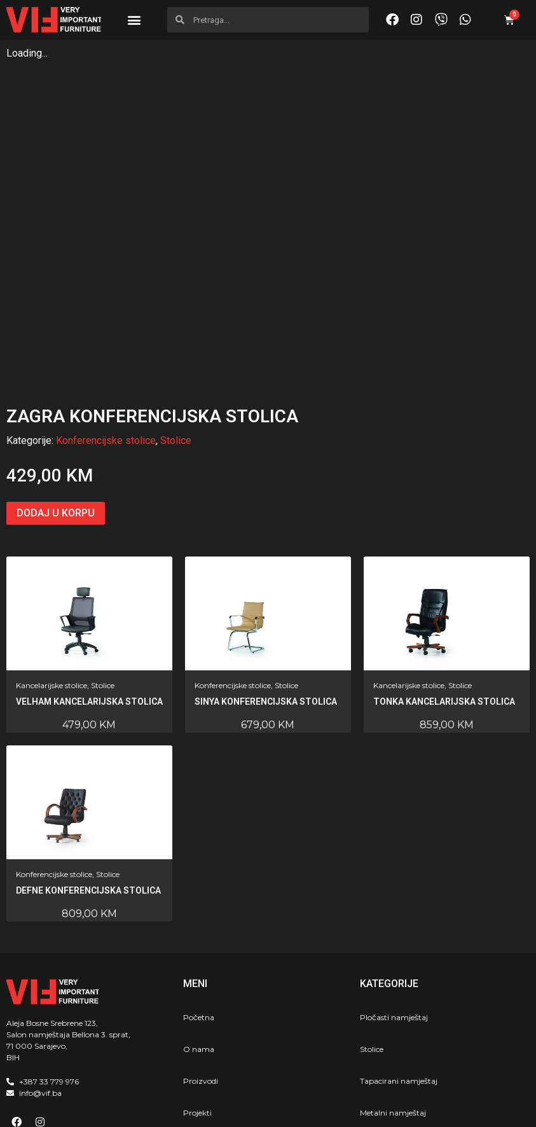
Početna (198, 926)
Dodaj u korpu (56, 422)
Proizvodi (200, 990)
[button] (133, 20)
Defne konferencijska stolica (88, 799)
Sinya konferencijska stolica (266, 610)
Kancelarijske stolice (51, 594)
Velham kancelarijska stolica (89, 610)
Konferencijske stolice (106, 350)
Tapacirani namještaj (398, 990)
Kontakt (198, 1053)
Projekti (197, 1022)
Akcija (194, 1085)
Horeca (372, 1085)
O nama (198, 958)
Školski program (390, 1053)
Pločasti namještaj (394, 926)
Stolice (175, 350)
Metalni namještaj (393, 1022)
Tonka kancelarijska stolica (444, 610)
